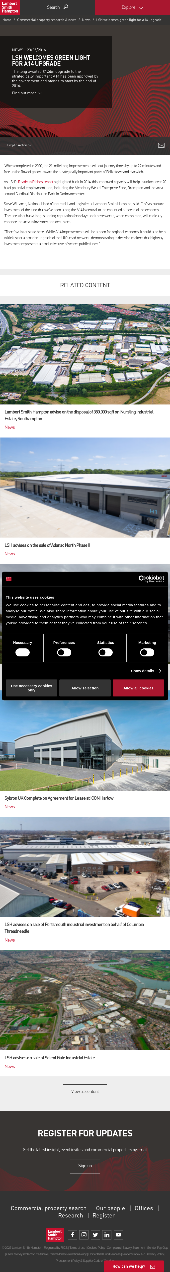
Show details (142, 671)
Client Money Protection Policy (68, 1254)
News (86, 20)
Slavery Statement (134, 1247)
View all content (85, 1091)
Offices (144, 1209)
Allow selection (84, 688)
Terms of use (77, 1247)
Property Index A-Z (133, 1254)
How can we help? (129, 1266)
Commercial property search (48, 1209)
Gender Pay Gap (157, 1247)
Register (103, 1216)
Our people (110, 1209)
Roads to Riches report (35, 182)
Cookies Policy (96, 1247)
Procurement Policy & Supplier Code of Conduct (85, 1260)
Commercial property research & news (46, 20)
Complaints (114, 1247)
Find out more (27, 93)
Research (70, 1216)
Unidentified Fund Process (104, 1254)
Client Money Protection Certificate (27, 1254)
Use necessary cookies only (31, 688)
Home (6, 20)
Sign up (84, 1166)
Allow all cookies (138, 688)
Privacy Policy (155, 1254)
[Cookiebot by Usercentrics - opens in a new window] (142, 579)
